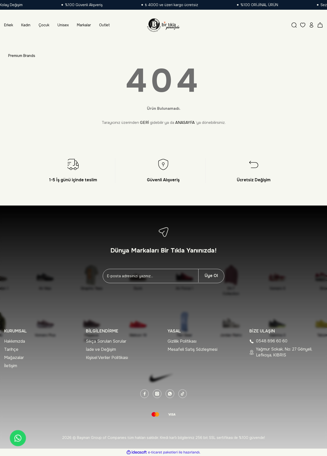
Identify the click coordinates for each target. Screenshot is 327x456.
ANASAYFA (185, 122)
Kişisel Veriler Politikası (107, 357)
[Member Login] (311, 25)
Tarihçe (11, 349)
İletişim (10, 365)
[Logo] (163, 25)
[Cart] (320, 25)
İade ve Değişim (101, 349)
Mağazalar (14, 357)
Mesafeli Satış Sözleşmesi (192, 349)
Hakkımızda (14, 341)
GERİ (144, 122)
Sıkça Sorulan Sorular (106, 341)
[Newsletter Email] (150, 276)
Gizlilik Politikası (182, 341)
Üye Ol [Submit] (211, 275)
